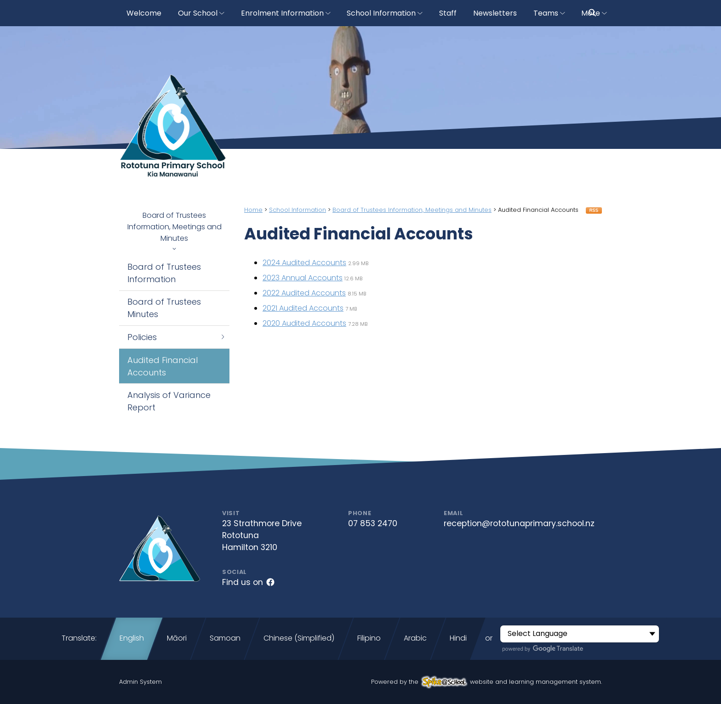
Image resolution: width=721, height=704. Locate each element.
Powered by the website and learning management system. (486, 682)
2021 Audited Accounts (303, 308)
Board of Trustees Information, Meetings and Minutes (174, 230)
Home (253, 210)
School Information (297, 210)
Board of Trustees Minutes (164, 308)
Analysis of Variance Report (169, 401)
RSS (593, 210)
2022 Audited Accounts (304, 293)
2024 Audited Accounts (304, 262)
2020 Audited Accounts (304, 323)
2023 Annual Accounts (303, 278)
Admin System (140, 682)
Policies (176, 337)
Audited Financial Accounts (162, 366)
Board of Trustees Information (164, 273)
